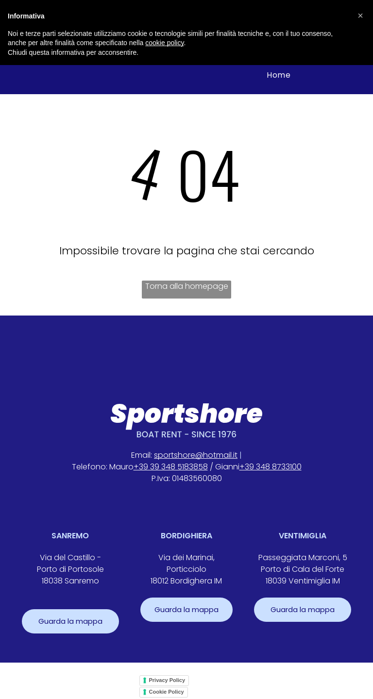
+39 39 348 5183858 (171, 466)
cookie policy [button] (164, 43)
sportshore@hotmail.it (195, 455)
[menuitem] (278, 75)
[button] (360, 15)
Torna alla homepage (186, 286)
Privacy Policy (167, 680)
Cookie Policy (166, 692)
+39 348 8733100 (270, 466)
